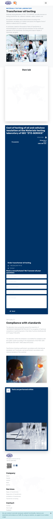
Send (12, 311)
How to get (9, 508)
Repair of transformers (12, 492)
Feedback (8, 510)
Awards (8, 478)
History (8, 480)
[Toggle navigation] (46, 3)
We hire (8, 485)
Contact (12, 268)
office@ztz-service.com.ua (13, 458)
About (7, 476)
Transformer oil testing (12, 498)
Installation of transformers (13, 496)
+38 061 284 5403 (11, 460)
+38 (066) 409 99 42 (16, 265)
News (7, 482)
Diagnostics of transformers (13, 494)
